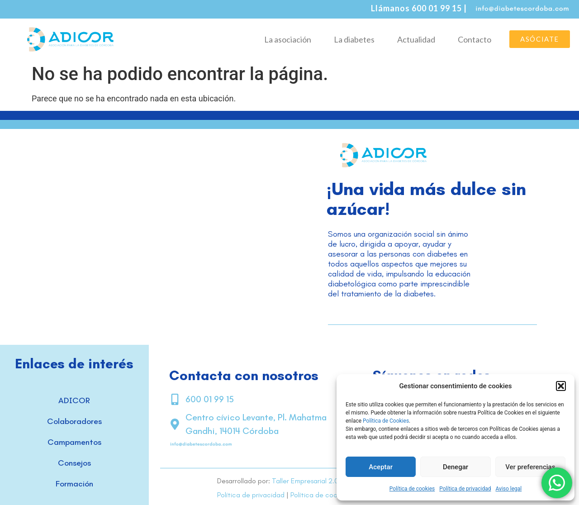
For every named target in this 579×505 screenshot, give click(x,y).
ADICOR (74, 400)
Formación (74, 484)
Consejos (74, 463)
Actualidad (416, 39)
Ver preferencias (530, 467)
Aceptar (381, 467)
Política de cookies (412, 489)
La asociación (287, 39)
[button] (560, 386)
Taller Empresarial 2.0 (305, 480)
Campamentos (74, 442)
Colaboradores (74, 421)
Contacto (474, 39)
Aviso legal (508, 489)
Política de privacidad (465, 489)
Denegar (455, 467)
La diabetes (354, 39)
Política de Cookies (386, 421)
